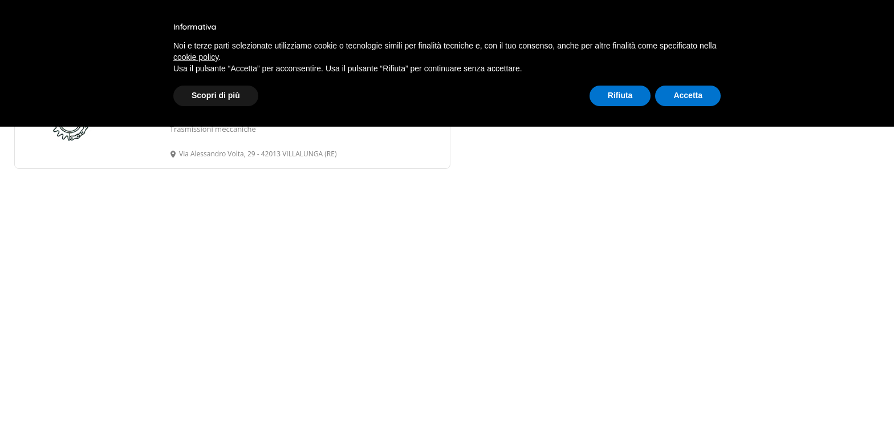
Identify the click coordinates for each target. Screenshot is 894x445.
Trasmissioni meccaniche (213, 129)
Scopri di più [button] (216, 95)
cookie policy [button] (195, 57)
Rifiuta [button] (620, 95)
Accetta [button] (687, 95)
